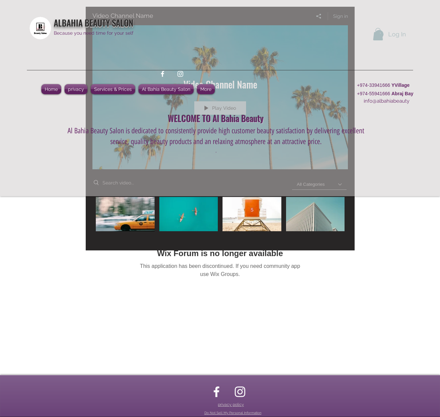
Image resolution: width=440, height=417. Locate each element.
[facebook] (162, 74)
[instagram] (180, 74)
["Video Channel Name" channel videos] (220, 219)
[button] (378, 34)
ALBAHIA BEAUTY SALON (93, 22)
